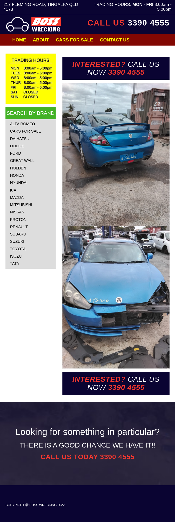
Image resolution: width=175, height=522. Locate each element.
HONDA (17, 175)
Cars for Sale (74, 39)
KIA (13, 190)
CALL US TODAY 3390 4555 (87, 457)
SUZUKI (17, 241)
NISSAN (17, 212)
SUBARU (18, 234)
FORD (15, 153)
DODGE (17, 146)
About (41, 39)
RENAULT (19, 227)
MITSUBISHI (21, 205)
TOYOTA (18, 249)
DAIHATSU (19, 139)
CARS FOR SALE (25, 131)
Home (19, 39)
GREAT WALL (22, 161)
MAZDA (17, 197)
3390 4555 (149, 22)
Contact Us (114, 39)
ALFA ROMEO (22, 124)
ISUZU (16, 256)
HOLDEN (18, 168)
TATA (14, 263)
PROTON (18, 220)
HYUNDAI (19, 183)
